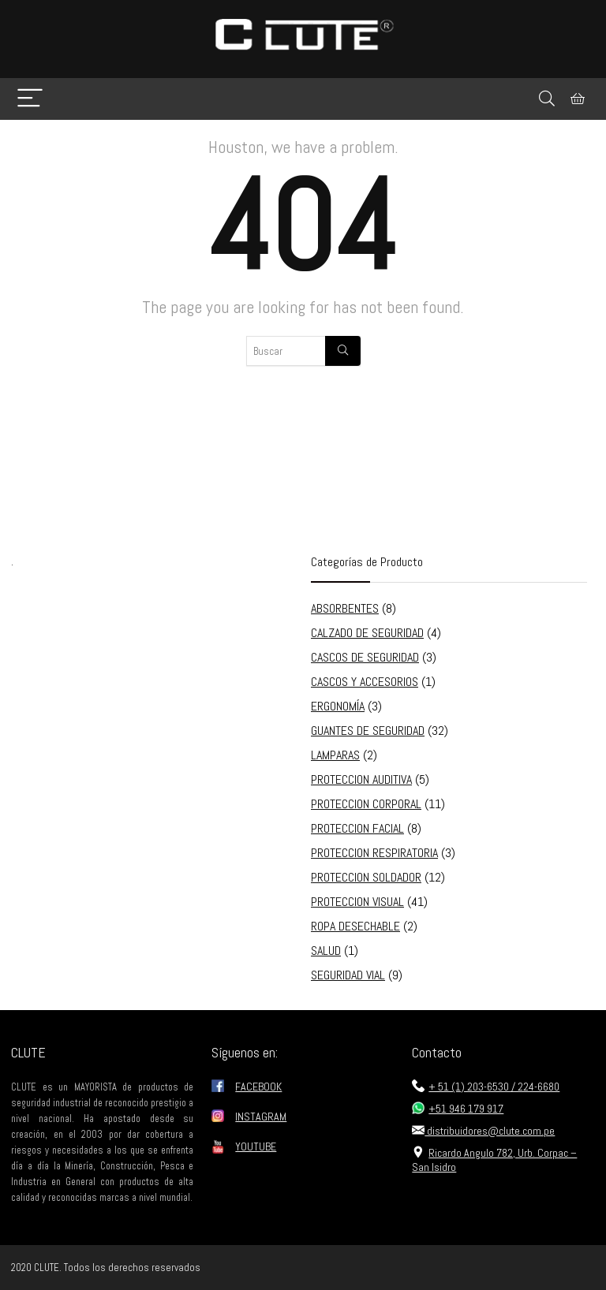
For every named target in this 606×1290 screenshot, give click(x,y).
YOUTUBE (255, 1146)
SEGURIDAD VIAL (348, 975)
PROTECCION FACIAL (357, 828)
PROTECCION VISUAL (357, 901)
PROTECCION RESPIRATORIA (374, 852)
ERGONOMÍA (338, 706)
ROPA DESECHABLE (355, 926)
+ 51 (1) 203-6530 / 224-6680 (485, 1086)
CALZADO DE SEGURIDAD (367, 632)
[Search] (547, 99)
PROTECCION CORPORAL (366, 804)
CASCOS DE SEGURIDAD (365, 657)
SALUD (326, 950)
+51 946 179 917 (457, 1109)
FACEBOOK (258, 1086)
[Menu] (30, 99)
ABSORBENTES (345, 608)
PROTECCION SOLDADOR (366, 877)
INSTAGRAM (260, 1116)
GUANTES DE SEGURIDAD (368, 730)
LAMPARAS (335, 755)
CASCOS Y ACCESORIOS (364, 681)
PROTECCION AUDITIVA (361, 779)
